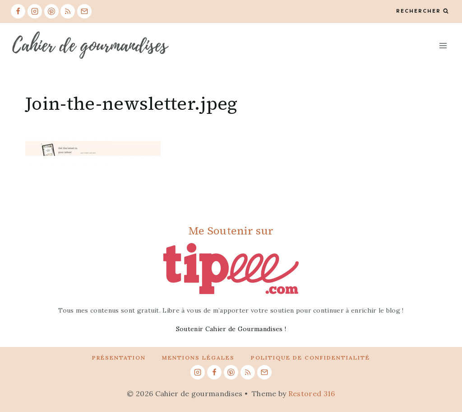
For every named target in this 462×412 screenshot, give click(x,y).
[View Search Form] (422, 11)
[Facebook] (18, 11)
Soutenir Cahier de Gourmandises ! (231, 329)
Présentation (119, 357)
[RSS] (67, 11)
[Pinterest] (51, 11)
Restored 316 (311, 393)
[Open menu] (442, 45)
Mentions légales (198, 357)
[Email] (84, 11)
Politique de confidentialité (310, 357)
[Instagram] (35, 11)
